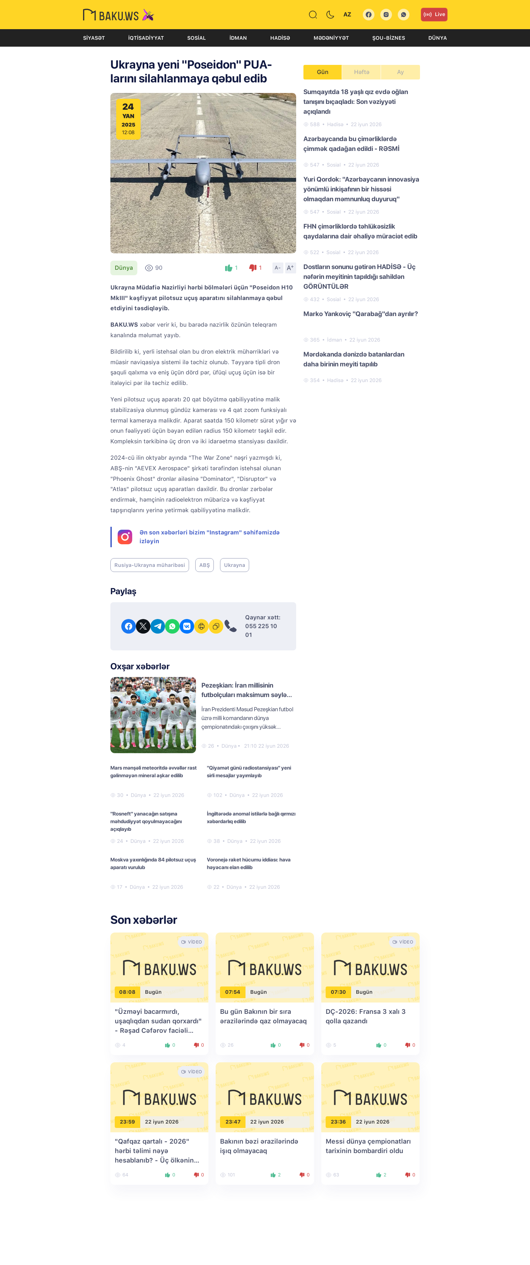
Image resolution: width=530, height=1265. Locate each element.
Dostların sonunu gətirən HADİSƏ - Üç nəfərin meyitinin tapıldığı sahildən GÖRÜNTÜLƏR (359, 276)
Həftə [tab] (361, 72)
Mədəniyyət (331, 38)
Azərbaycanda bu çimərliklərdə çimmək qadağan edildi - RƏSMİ (351, 143)
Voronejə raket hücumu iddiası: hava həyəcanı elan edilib (249, 863)
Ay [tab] (400, 72)
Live (434, 14)
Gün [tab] (323, 72)
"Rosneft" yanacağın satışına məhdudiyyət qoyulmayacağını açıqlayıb (146, 821)
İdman (238, 38)
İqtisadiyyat (146, 38)
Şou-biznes (388, 38)
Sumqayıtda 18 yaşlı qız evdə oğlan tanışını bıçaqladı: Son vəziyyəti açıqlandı (355, 101)
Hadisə (280, 38)
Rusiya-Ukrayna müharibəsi (149, 565)
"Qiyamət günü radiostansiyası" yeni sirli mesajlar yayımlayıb (249, 771)
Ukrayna (234, 565)
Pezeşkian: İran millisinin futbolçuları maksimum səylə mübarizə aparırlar (244, 694)
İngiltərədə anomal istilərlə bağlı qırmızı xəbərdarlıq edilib (251, 817)
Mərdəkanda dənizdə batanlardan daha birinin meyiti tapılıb (353, 359)
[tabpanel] (361, 235)
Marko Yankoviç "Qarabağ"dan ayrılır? (360, 314)
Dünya (437, 38)
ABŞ (204, 565)
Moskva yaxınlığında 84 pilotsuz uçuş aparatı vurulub (153, 863)
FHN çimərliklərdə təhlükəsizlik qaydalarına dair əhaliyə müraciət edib (360, 231)
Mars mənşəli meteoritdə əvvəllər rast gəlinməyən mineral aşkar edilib (153, 771)
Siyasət (94, 38)
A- (278, 267)
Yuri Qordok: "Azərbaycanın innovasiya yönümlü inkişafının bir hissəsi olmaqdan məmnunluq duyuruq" (361, 189)
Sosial (196, 38)
